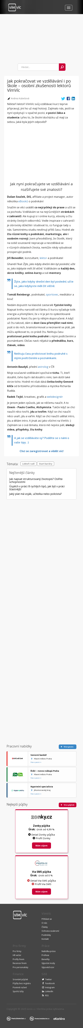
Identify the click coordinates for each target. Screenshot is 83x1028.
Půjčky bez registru (22, 983)
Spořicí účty (18, 991)
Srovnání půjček (20, 979)
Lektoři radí (28, 463)
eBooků (23, 201)
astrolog (43, 367)
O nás (44, 923)
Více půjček (67, 805)
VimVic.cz (31, 1009)
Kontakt (45, 939)
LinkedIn (49, 991)
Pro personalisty (20, 967)
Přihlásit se (47, 919)
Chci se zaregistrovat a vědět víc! (42, 451)
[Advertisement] (34, 37)
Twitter (48, 979)
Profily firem (18, 959)
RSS (47, 995)
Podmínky (46, 935)
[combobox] (38, 67)
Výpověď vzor (48, 967)
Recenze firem (20, 963)
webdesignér (55, 397)
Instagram (50, 987)
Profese (45, 955)
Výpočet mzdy (48, 963)
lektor (43, 258)
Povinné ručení (20, 987)
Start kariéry (45, 463)
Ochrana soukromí (50, 931)
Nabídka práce (49, 951)
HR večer (17, 955)
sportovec (52, 294)
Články (45, 927)
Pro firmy (17, 951)
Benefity (46, 959)
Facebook (50, 983)
